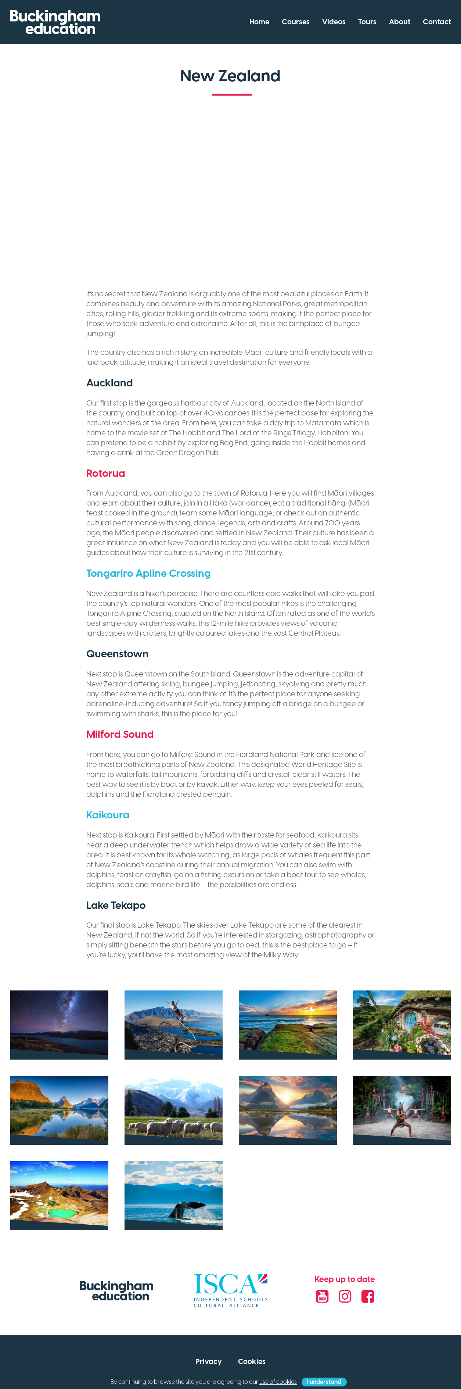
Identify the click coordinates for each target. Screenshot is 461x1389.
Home (259, 22)
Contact (437, 22)
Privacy (208, 1362)
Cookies (252, 1362)
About (399, 22)
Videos (334, 22)
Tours (367, 22)
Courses (296, 22)
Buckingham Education (55, 22)
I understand (324, 1382)
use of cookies (278, 1382)
